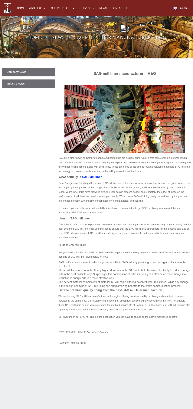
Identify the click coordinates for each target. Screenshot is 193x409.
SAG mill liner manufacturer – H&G (120, 37)
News (103, 8)
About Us (37, 8)
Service (87, 8)
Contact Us (120, 8)
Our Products (63, 8)
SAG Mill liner (92, 177)
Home (21, 8)
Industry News (16, 83)
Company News (16, 71)
